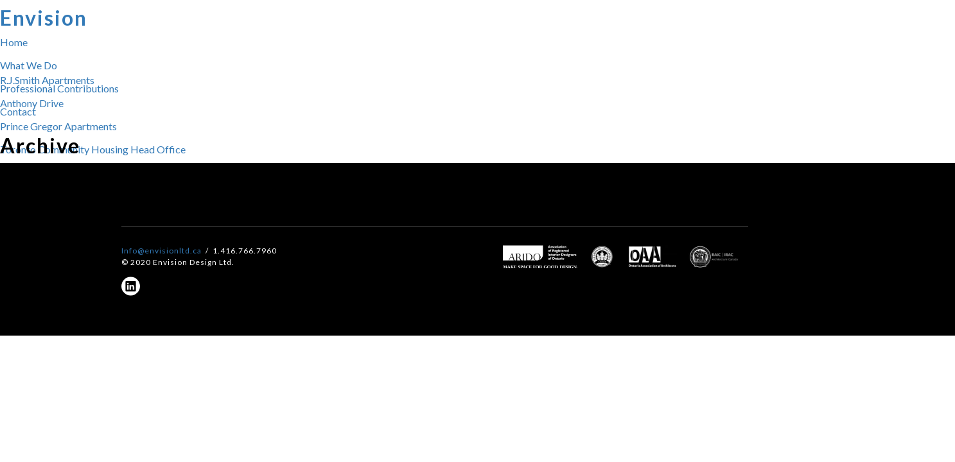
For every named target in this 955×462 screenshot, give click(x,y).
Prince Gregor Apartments (58, 126)
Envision (43, 17)
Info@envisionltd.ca (161, 250)
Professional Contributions (59, 88)
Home (14, 42)
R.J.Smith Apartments (47, 80)
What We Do (28, 65)
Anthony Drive (32, 103)
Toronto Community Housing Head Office (93, 149)
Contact (18, 111)
